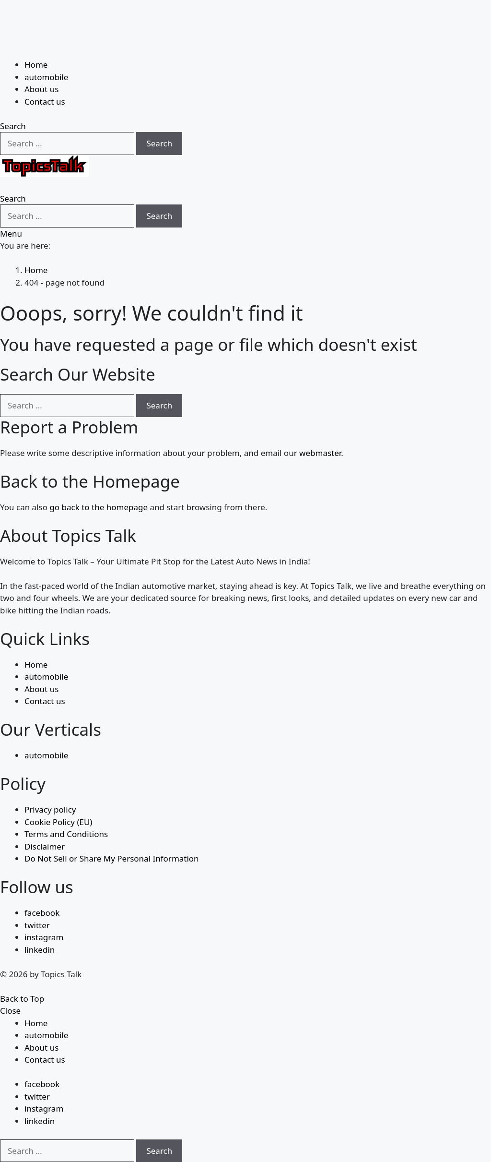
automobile (46, 77)
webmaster (320, 452)
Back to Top (22, 998)
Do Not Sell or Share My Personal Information (111, 858)
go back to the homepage (98, 507)
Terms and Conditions (66, 833)
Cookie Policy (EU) (58, 821)
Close (10, 1010)
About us (41, 89)
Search (159, 143)
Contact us (44, 101)
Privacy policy (50, 809)
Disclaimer (44, 846)
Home (35, 64)
